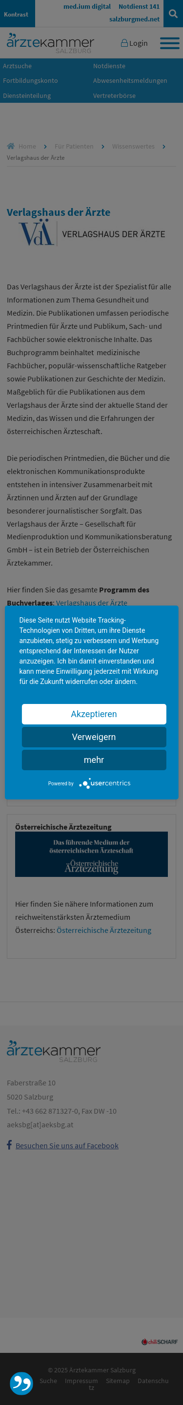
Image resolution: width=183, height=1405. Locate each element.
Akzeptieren (94, 714)
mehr (94, 760)
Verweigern (94, 737)
